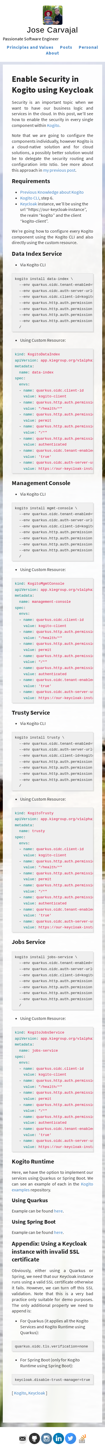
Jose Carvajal (52, 30)
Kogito (53, 125)
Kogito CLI (29, 198)
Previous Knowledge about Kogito (52, 192)
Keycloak (28, 203)
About (52, 53)
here (58, 1211)
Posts (66, 47)
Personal (88, 47)
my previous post (59, 170)
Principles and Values (30, 47)
